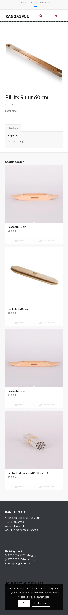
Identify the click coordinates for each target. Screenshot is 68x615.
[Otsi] (39, 16)
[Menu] (47, 16)
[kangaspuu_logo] (17, 16)
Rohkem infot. (41, 603)
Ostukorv (24, 2)
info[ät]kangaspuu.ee (18, 563)
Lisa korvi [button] (20, 240)
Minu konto (45, 2)
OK (24, 603)
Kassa (34, 2)
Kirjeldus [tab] (13, 128)
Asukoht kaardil (14, 526)
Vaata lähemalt (46, 240)
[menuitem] (23, 2)
